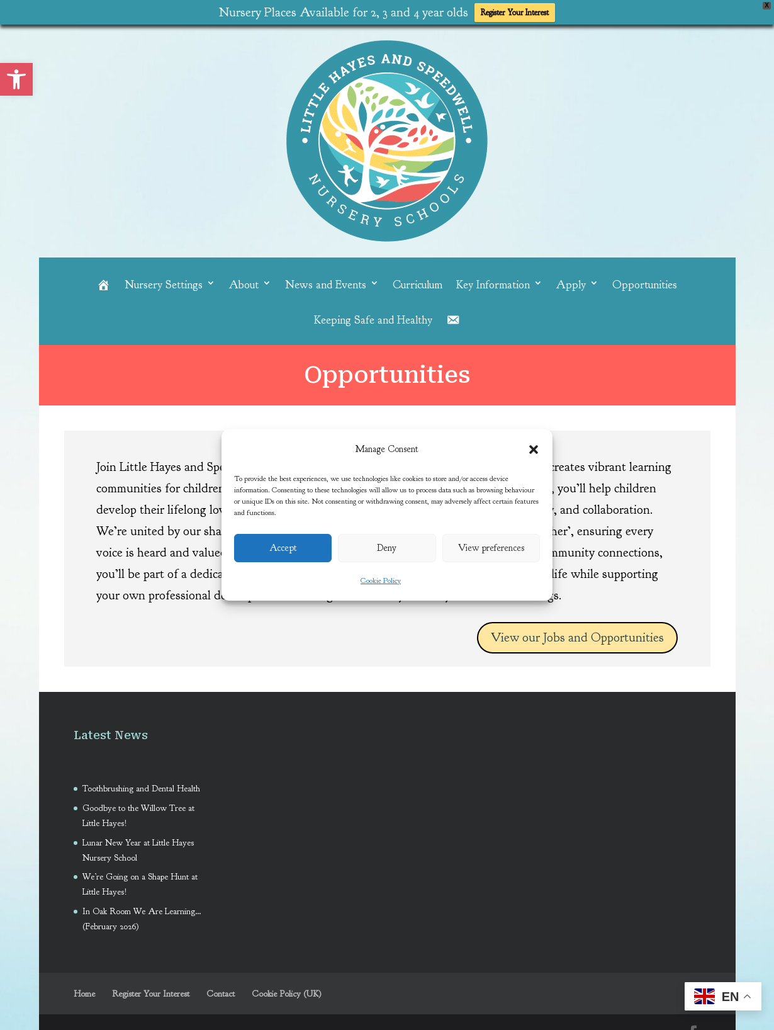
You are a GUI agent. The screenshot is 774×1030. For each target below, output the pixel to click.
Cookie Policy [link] (381, 580)
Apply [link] (571, 281)
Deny (386, 548)
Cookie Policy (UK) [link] (287, 990)
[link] (16, 79)
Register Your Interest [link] (515, 13)
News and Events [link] (325, 281)
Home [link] (84, 990)
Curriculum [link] (417, 281)
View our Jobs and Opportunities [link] (577, 634)
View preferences (491, 548)
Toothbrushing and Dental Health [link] (142, 785)
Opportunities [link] (644, 281)
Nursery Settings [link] (164, 281)
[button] (533, 449)
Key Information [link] (493, 281)
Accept (283, 548)
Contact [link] (220, 990)
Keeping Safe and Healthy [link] (373, 317)
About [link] (244, 281)
